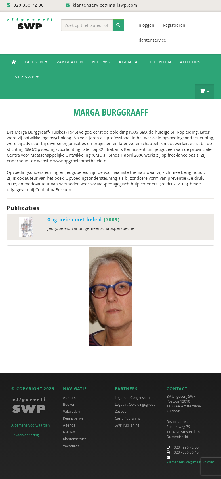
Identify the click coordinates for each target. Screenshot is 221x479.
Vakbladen (69, 62)
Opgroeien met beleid (74, 219)
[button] (204, 91)
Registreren (174, 25)
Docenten (158, 62)
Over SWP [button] (25, 77)
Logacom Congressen (132, 397)
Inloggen (146, 25)
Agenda (128, 62)
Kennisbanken (74, 418)
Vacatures (71, 446)
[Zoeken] (118, 25)
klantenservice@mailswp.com (190, 462)
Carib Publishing (128, 418)
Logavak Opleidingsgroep (135, 404)
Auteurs (190, 62)
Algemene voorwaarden (30, 425)
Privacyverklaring (25, 435)
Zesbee (121, 411)
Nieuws (101, 62)
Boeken (69, 404)
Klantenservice (152, 40)
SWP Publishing (127, 425)
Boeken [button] (36, 62)
